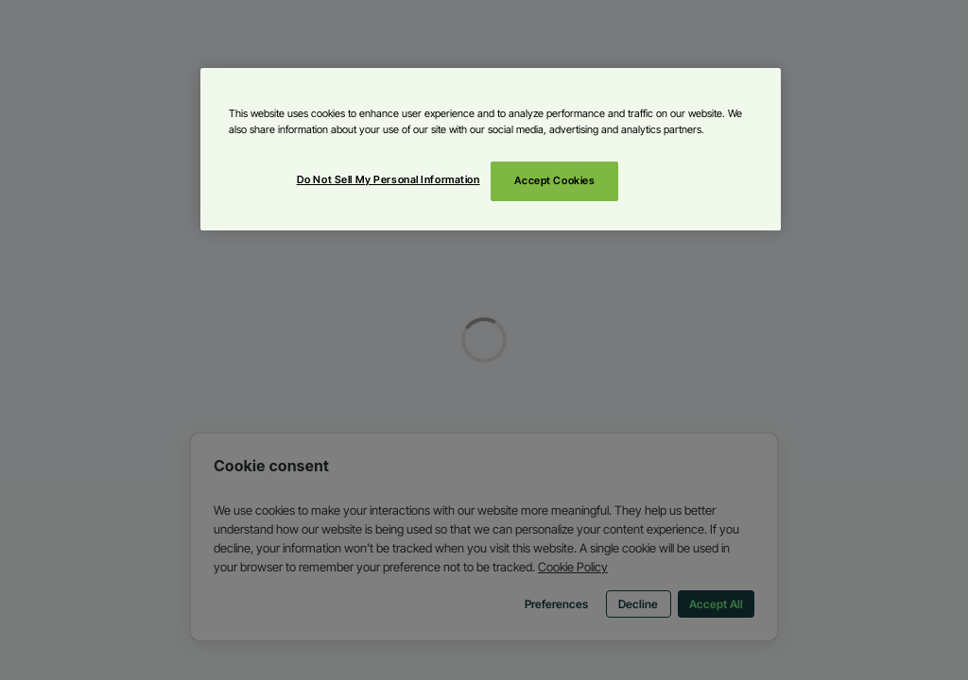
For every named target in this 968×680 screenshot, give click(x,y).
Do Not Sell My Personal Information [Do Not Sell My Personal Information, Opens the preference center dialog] (388, 179)
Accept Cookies (555, 180)
